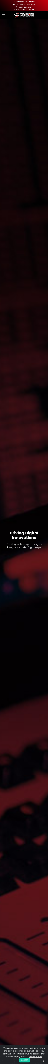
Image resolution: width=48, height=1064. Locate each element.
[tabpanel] (24, 539)
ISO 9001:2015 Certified (26, 4)
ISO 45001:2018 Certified (25, 1)
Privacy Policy (35, 1056)
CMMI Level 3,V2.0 (26, 7)
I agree (24, 1060)
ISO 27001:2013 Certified (25, 9)
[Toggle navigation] (4, 15)
